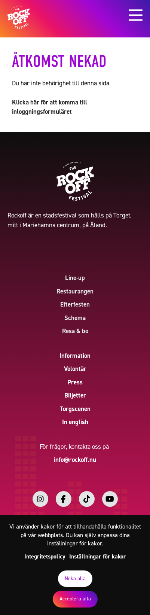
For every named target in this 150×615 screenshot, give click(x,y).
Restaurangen (75, 291)
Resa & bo (75, 331)
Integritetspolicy (44, 556)
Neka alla (75, 578)
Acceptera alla (75, 598)
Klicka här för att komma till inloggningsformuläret (49, 107)
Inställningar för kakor (97, 556)
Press (75, 382)
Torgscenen (75, 409)
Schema (75, 318)
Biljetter (75, 395)
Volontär (75, 369)
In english (75, 422)
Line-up (75, 278)
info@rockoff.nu (75, 460)
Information (75, 355)
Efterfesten (75, 304)
